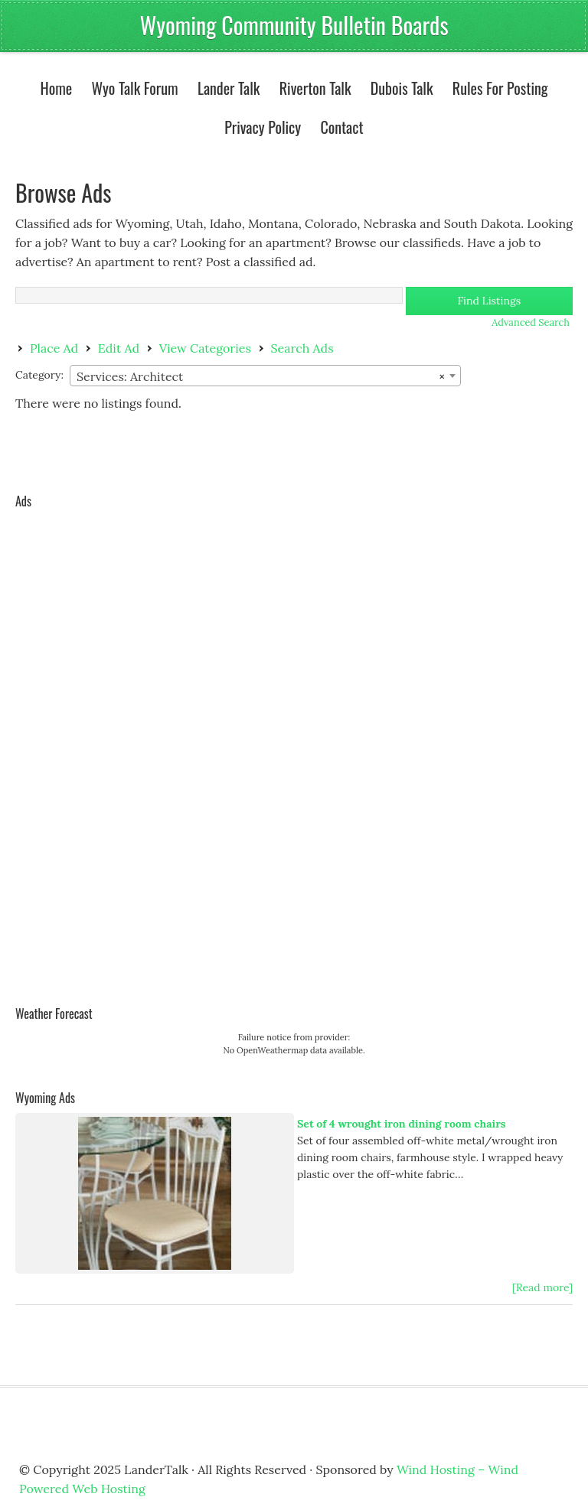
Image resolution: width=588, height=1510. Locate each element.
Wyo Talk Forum (134, 87)
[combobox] (265, 375)
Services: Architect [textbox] (261, 376)
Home (56, 87)
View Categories (205, 348)
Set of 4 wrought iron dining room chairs (401, 1124)
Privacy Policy (262, 127)
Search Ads (302, 348)
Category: (39, 375)
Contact (341, 127)
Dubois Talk (398, 87)
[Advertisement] (76, 745)
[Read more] (542, 1287)
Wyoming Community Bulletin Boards (293, 25)
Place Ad (54, 348)
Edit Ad (118, 348)
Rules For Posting (500, 87)
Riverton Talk (311, 87)
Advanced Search (531, 322)
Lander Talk (225, 87)
